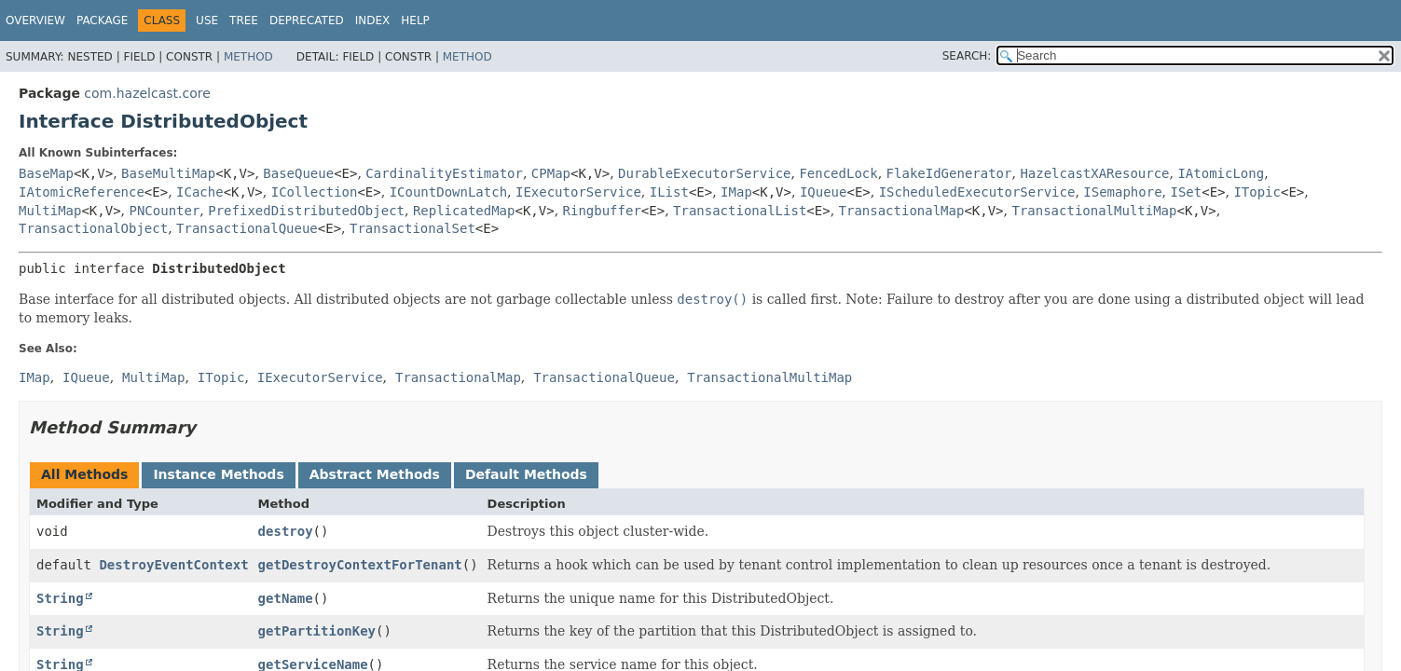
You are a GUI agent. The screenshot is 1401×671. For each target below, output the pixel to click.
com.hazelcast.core (147, 93)
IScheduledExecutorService (977, 192)
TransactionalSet (412, 228)
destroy (285, 531)
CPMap (550, 173)
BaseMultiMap (168, 173)
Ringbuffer (602, 210)
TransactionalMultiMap (1093, 210)
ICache (200, 192)
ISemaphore (1122, 192)
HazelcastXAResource (1094, 173)
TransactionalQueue (247, 228)
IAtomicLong (1220, 173)
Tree (243, 20)
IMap (736, 192)
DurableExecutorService (704, 173)
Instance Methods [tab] (218, 474)
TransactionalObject (93, 228)
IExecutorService (578, 192)
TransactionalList (739, 210)
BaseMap (46, 173)
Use (207, 20)
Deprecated (306, 20)
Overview (35, 20)
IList (669, 192)
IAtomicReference (81, 192)
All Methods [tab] (84, 474)
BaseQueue (298, 173)
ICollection (314, 192)
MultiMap (50, 210)
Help (415, 20)
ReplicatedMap (464, 210)
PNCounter (165, 210)
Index (373, 20)
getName (285, 598)
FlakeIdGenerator (949, 173)
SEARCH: (967, 55)
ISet (1186, 192)
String (60, 598)
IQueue (823, 192)
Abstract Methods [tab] (374, 474)
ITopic (1257, 192)
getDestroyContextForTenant (360, 564)
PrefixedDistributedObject (306, 210)
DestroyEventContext (173, 564)
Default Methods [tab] (526, 474)
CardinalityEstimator (444, 173)
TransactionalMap (902, 210)
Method (248, 56)
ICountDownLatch (448, 192)
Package (102, 20)
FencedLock (838, 173)
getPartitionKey (317, 630)
